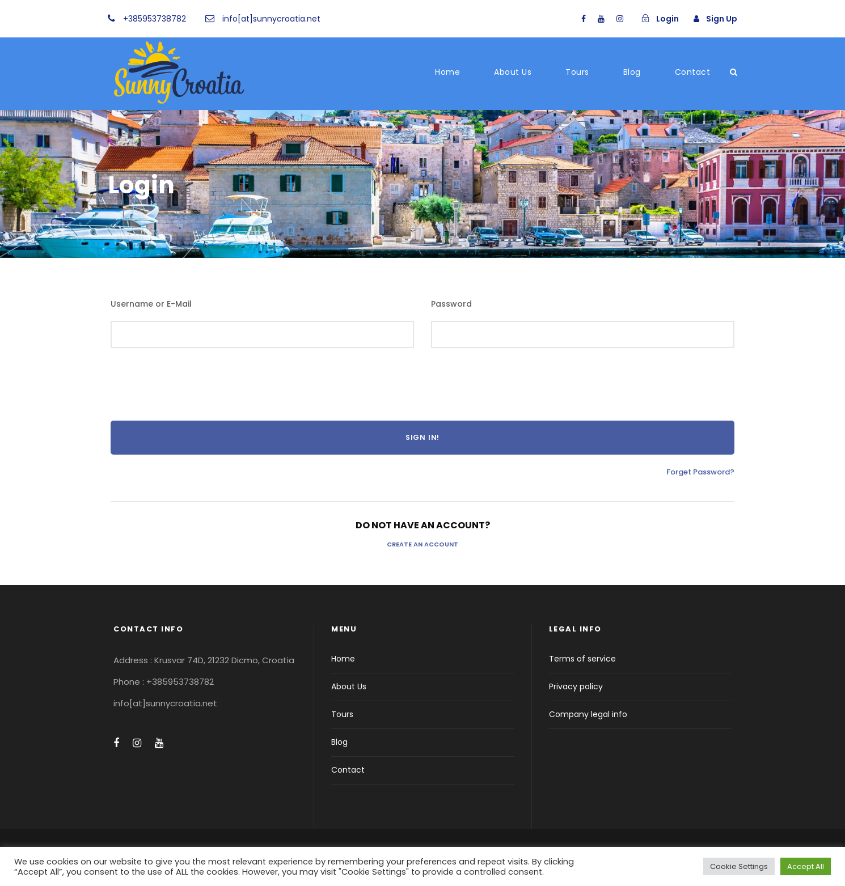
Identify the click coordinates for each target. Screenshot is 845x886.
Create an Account (422, 544)
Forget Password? (700, 472)
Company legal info (588, 714)
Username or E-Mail (151, 304)
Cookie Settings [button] (739, 866)
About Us (512, 72)
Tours (577, 72)
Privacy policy (576, 686)
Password (451, 304)
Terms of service (582, 658)
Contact (693, 72)
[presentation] (197, 387)
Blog (632, 72)
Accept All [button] (805, 866)
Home (447, 72)
